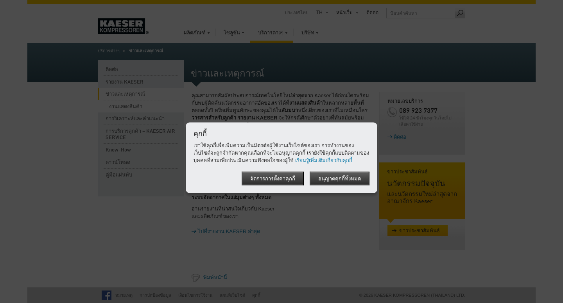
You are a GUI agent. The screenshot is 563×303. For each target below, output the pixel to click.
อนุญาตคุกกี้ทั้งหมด (339, 179)
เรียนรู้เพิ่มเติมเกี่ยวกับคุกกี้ (323, 160)
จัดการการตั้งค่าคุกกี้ (272, 179)
